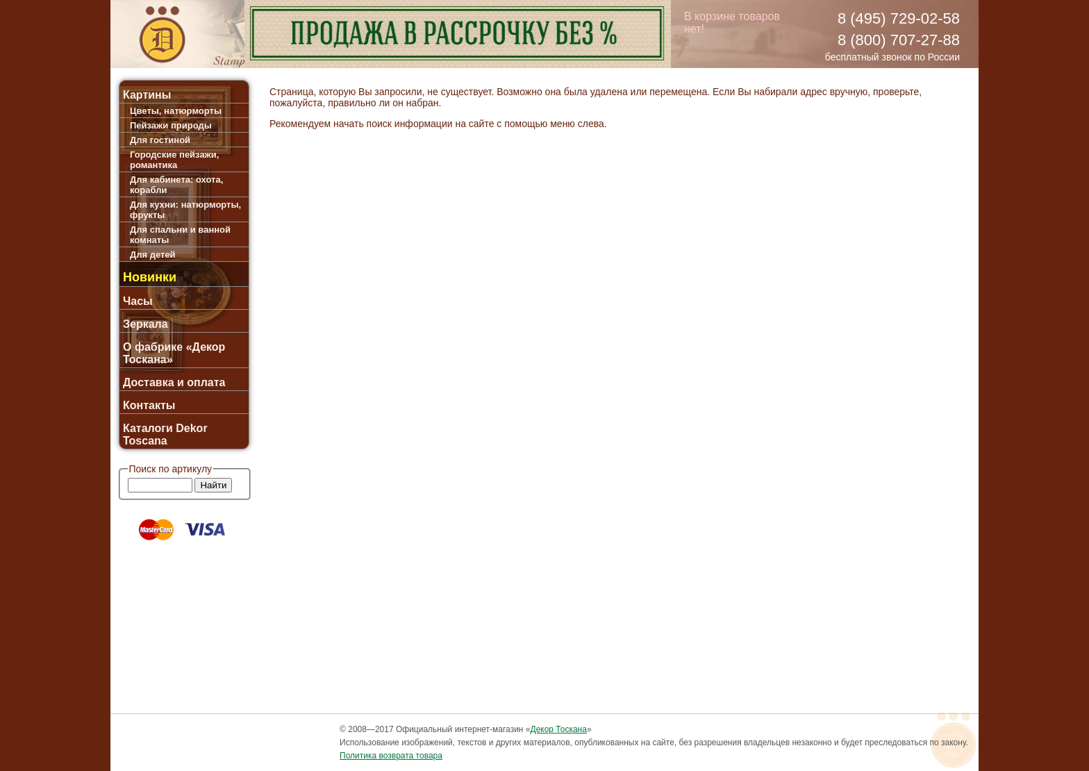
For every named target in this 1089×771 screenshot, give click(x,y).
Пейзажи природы (171, 125)
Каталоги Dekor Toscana (165, 434)
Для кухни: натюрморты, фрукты (185, 209)
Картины (147, 95)
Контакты (149, 405)
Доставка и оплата (174, 382)
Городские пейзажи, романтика (174, 159)
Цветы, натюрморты (176, 111)
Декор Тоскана (559, 729)
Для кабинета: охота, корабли (176, 184)
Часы (138, 301)
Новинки (149, 277)
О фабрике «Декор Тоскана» (174, 353)
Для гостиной (160, 140)
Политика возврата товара (391, 756)
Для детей (153, 254)
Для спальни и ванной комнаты (180, 234)
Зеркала (145, 324)
